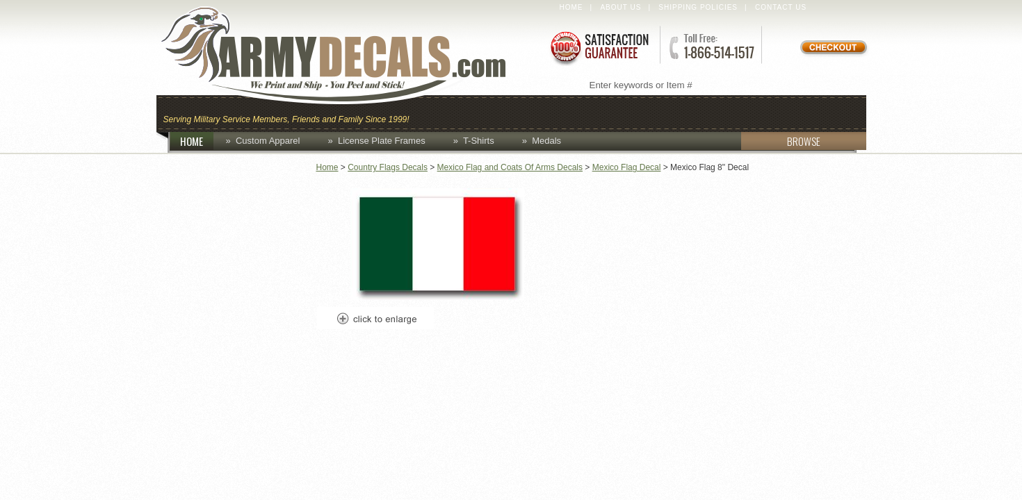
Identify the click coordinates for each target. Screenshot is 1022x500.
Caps (436, 112)
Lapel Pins (749, 112)
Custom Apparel (579, 112)
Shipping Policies (698, 7)
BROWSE (780, 141)
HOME (196, 141)
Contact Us (780, 7)
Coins (489, 112)
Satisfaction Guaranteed (598, 47)
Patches (829, 112)
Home (571, 7)
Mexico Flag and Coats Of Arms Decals (510, 167)
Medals (546, 140)
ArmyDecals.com (347, 56)
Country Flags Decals (388, 167)
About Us (620, 7)
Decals (675, 112)
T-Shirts (478, 140)
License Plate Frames (381, 140)
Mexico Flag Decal (626, 167)
